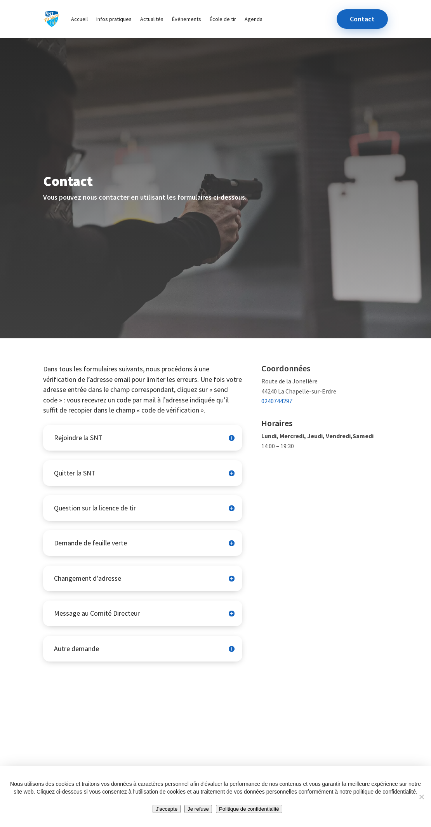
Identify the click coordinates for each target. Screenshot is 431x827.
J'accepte (166, 809)
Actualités (151, 19)
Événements (186, 19)
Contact (362, 18)
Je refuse (198, 809)
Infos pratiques (114, 19)
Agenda (253, 19)
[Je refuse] (421, 797)
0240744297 (276, 401)
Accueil (79, 19)
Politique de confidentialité (249, 809)
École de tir (223, 19)
